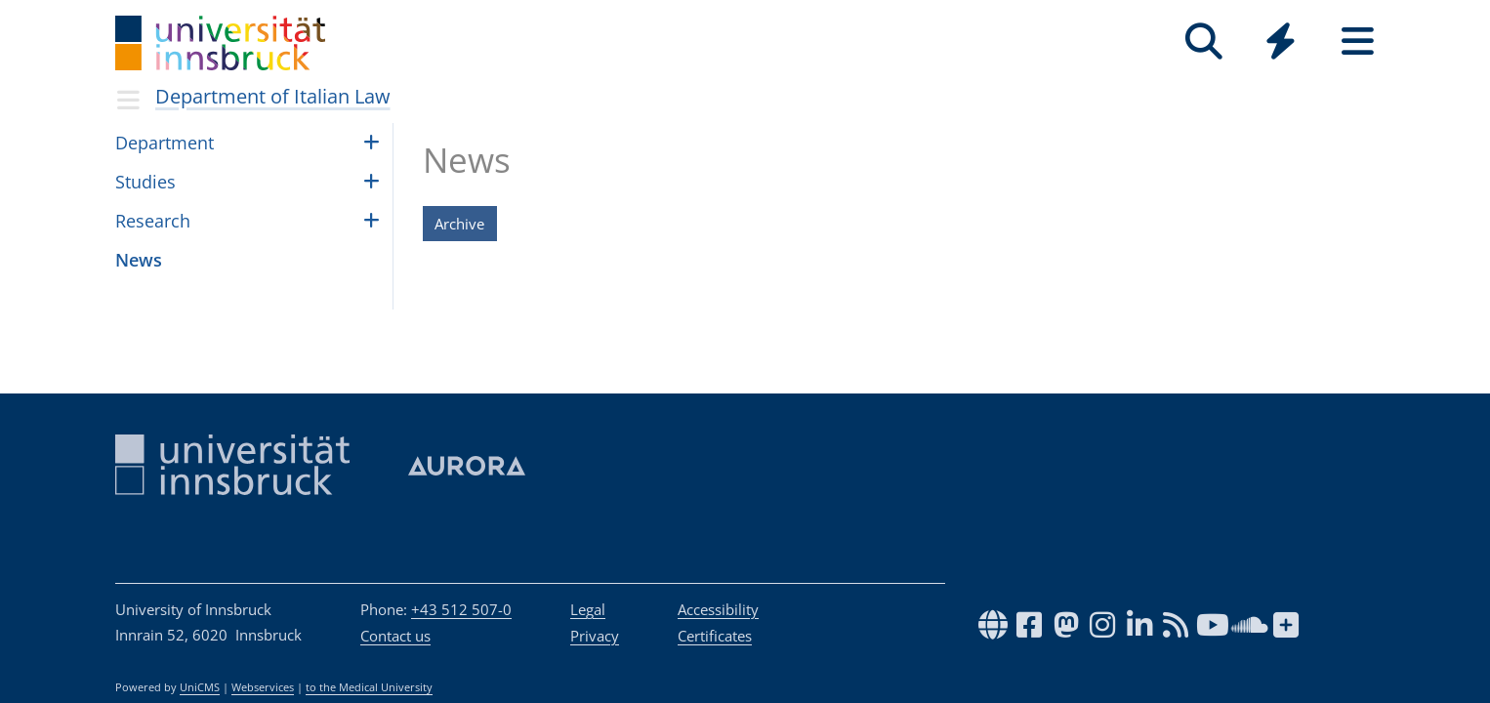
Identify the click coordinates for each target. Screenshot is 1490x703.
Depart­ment (164, 142)
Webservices (262, 687)
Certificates (715, 635)
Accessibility (718, 609)
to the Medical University (369, 687)
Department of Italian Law (273, 96)
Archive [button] (459, 223)
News (138, 259)
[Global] (1280, 43)
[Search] (1203, 41)
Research (152, 220)
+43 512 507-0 (461, 609)
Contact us (395, 635)
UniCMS (200, 687)
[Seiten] (1357, 41)
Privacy (594, 635)
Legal (587, 609)
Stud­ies (145, 181)
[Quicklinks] (1280, 41)
